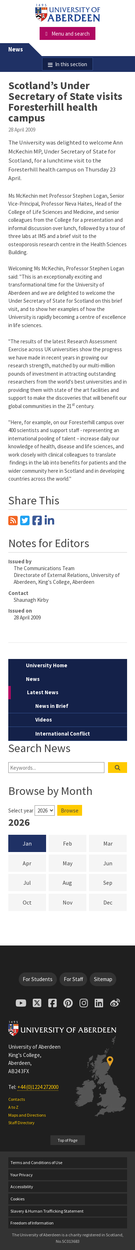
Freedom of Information (32, 1223)
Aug (74, 882)
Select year (20, 810)
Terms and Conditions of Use (36, 1162)
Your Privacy (21, 1174)
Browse (69, 810)
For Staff (73, 979)
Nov (74, 902)
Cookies (17, 1198)
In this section (71, 64)
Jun (115, 863)
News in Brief (51, 705)
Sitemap (103, 979)
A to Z (13, 1107)
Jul (34, 882)
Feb (74, 843)
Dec (115, 902)
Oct (34, 902)
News (15, 49)
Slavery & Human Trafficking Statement (47, 1211)
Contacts (16, 1099)
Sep (115, 882)
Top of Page (67, 1140)
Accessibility (21, 1186)
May (74, 863)
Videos (43, 719)
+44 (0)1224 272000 (37, 1087)
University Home (46, 665)
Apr (34, 863)
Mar (115, 843)
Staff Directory (21, 1122)
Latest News (42, 692)
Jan (27, 843)
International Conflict (62, 733)
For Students (38, 979)
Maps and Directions (27, 1115)
